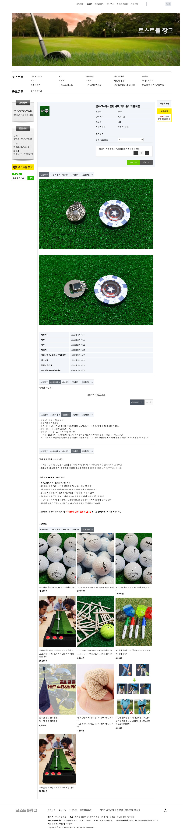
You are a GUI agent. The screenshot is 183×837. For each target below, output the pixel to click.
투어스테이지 (148, 80)
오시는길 (62, 810)
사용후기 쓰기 (137, 402)
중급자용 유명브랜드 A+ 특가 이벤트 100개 (133, 588)
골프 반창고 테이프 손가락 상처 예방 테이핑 (95, 719)
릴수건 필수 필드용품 (48, 717)
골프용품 (17, 92)
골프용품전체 (36, 91)
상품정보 (44, 174)
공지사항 (51, 810)
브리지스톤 (35, 84)
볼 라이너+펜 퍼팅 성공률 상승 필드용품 (133, 650)
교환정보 (76, 174)
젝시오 (33, 80)
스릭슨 (145, 76)
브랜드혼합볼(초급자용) (124, 84)
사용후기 (55, 174)
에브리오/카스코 (66, 84)
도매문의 (134, 4)
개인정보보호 (86, 810)
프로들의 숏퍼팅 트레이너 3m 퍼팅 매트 (56, 787)
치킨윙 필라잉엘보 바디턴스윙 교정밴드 (133, 717)
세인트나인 (119, 76)
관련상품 (87, 174)
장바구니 (110, 4)
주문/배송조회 (122, 4)
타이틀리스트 (36, 76)
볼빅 (60, 76)
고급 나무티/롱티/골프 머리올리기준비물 (95, 650)
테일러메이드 (120, 80)
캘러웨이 (90, 76)
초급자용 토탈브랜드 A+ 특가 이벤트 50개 (95, 587)
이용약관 (73, 810)
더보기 (149, 402)
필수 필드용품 (102, 140)
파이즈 (61, 80)
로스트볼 (17, 77)
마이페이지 (99, 4)
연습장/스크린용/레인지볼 (153, 84)
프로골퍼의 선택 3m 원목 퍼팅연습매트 (56, 650)
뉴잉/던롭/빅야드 (93, 84)
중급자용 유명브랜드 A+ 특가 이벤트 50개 (57, 587)
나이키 (89, 80)
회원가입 (79, 4)
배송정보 (66, 174)
